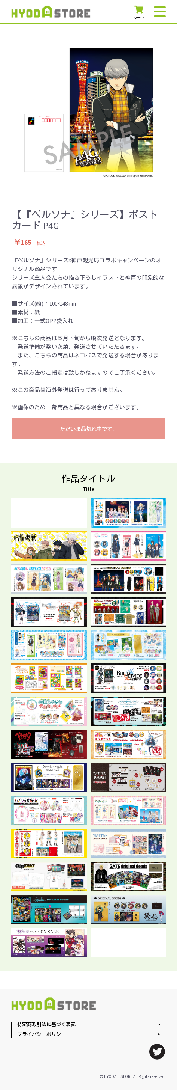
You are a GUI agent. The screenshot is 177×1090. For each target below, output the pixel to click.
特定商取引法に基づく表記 (46, 1025)
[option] (88, 112)
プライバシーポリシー (41, 1034)
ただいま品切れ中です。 (89, 429)
